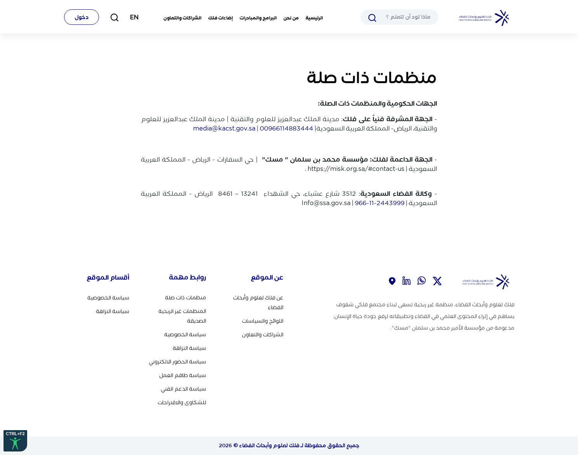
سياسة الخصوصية (185, 333)
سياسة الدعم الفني (183, 387)
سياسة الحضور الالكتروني (177, 360)
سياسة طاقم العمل (182, 374)
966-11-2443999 (379, 202)
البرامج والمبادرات (258, 18)
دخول (82, 17)
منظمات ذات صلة (185, 296)
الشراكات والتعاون (182, 18)
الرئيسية (314, 18)
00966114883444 (286, 128)
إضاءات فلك (220, 18)
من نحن (291, 18)
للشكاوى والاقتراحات (182, 401)
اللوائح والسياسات (262, 320)
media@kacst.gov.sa (224, 128)
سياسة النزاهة (189, 346)
